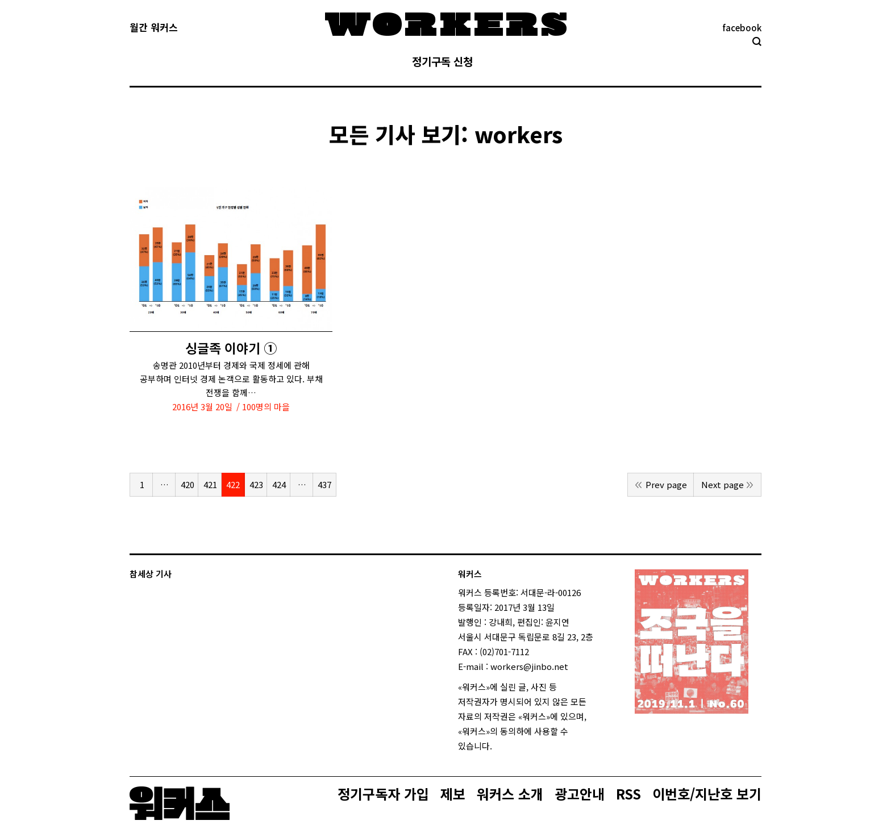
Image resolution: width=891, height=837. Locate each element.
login (502, 746)
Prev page (666, 484)
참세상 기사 (151, 574)
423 (256, 484)
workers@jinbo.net (529, 666)
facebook (741, 28)
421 (210, 484)
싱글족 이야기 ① (231, 348)
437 (324, 484)
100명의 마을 (266, 407)
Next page (722, 484)
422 (233, 484)
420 (187, 484)
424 (279, 484)
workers (518, 133)
